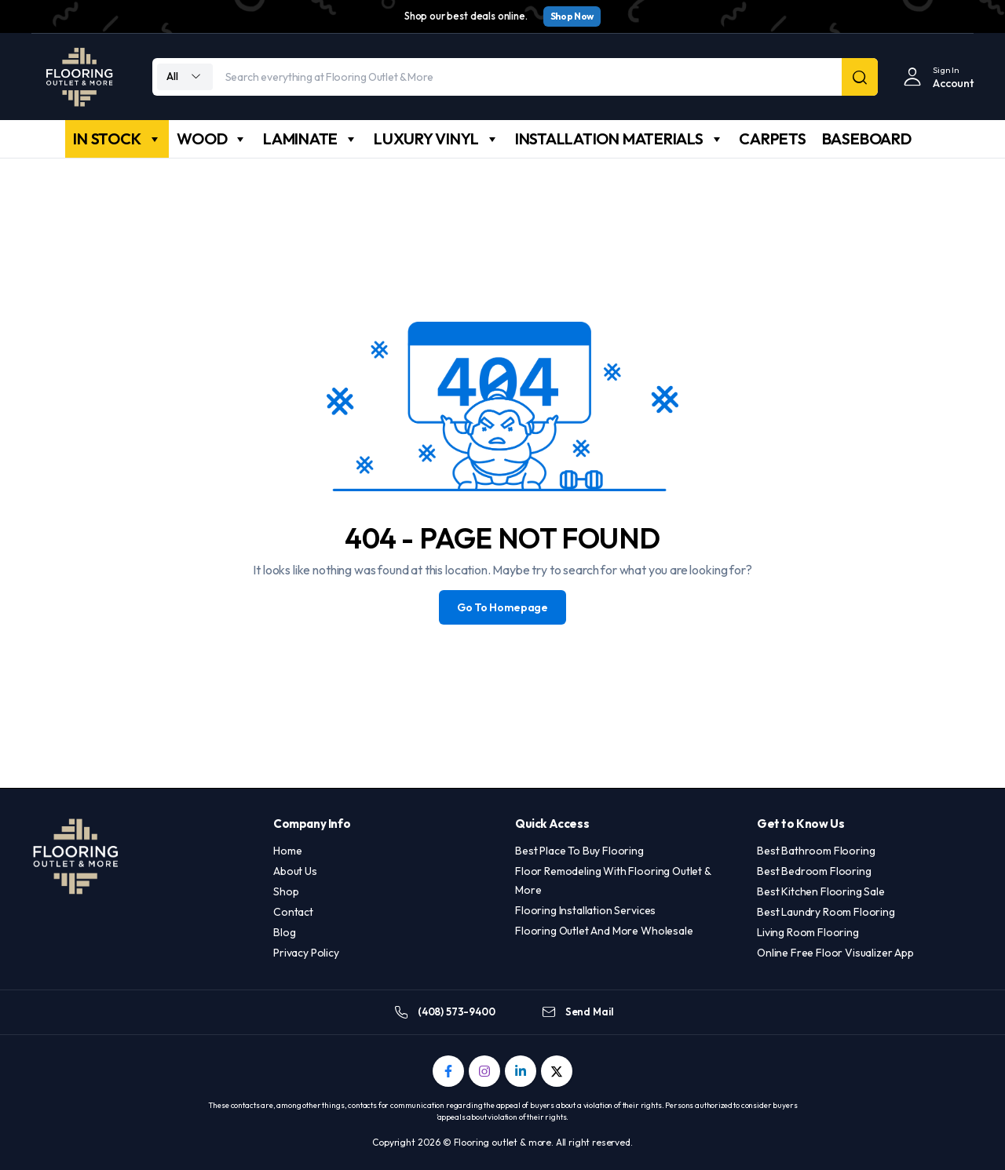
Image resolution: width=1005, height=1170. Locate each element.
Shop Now (572, 16)
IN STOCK (117, 139)
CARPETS (772, 138)
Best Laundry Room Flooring (826, 912)
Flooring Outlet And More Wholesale (604, 931)
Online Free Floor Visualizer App (835, 953)
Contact (293, 912)
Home (287, 851)
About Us (295, 871)
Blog (284, 932)
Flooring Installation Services (585, 910)
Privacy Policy (306, 953)
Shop (285, 891)
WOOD (212, 139)
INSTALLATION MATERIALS (619, 139)
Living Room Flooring (808, 932)
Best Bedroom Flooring (814, 871)
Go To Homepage (502, 607)
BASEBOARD (867, 138)
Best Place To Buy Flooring (579, 851)
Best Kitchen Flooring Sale (821, 891)
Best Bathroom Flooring (816, 851)
